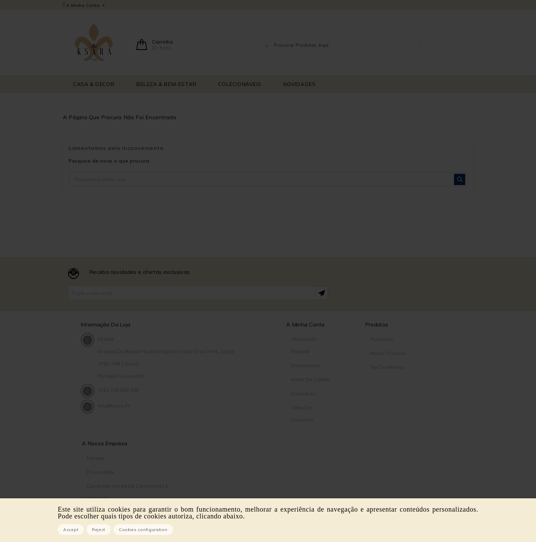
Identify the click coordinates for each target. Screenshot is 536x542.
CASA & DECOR (93, 84)
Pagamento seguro (392, 407)
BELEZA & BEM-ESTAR (166, 84)
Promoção (282, 339)
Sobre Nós (382, 393)
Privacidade (384, 353)
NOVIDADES (299, 84)
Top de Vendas (288, 367)
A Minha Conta (227, 324)
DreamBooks (385, 463)
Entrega (379, 339)
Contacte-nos (386, 421)
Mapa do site (385, 435)
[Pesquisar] (268, 179)
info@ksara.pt (115, 432)
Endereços (225, 393)
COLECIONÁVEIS (239, 84)
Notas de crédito (232, 379)
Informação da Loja (107, 324)
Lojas (376, 449)
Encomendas (227, 365)
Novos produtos (289, 353)
